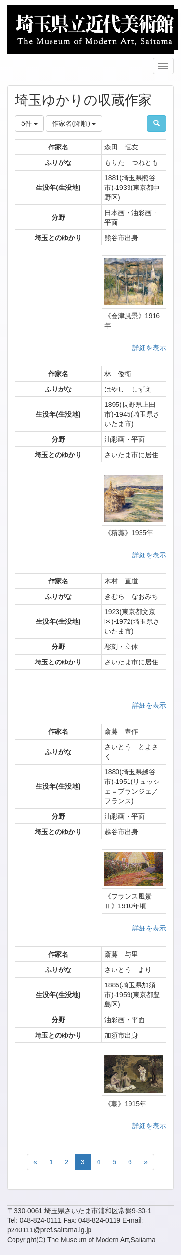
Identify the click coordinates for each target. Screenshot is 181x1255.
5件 (29, 123)
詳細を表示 (149, 347)
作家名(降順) (74, 123)
